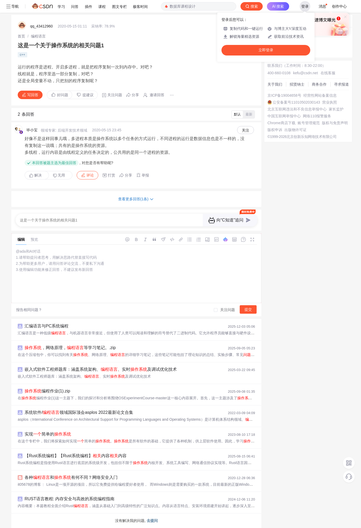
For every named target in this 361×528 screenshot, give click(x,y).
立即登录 (265, 50)
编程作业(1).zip (47, 391)
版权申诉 (274, 130)
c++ (22, 55)
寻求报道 (341, 84)
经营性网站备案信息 (320, 95)
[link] (21, 36)
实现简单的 (48, 434)
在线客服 (328, 73)
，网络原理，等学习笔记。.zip (70, 347)
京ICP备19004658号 (284, 95)
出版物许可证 (295, 130)
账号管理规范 (309, 123)
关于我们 (274, 84)
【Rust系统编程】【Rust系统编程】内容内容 (76, 455)
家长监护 (336, 109)
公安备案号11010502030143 (296, 102)
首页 (21, 36)
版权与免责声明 (335, 123)
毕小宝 (32, 130)
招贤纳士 (297, 84)
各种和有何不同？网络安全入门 (71, 477)
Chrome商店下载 (281, 123)
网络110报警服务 (317, 116)
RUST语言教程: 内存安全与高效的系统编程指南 (69, 499)
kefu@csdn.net (305, 73)
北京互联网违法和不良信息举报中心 (297, 109)
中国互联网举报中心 (284, 116)
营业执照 (329, 102)
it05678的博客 (29, 484)
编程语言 (38, 36)
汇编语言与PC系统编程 (46, 326)
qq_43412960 (41, 26)
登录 (305, 6)
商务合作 (319, 84)
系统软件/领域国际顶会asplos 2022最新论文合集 (79, 412)
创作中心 (339, 6)
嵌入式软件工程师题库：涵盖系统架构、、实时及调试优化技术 (101, 369)
